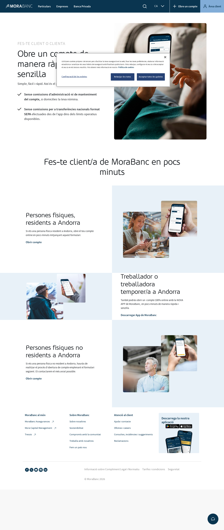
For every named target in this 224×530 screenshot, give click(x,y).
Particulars (44, 6)
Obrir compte (34, 242)
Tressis (30, 434)
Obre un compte (185, 6)
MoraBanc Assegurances (39, 421)
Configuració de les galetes (74, 76)
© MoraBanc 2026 (94, 479)
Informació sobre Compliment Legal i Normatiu (111, 469)
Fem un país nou (78, 447)
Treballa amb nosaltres (81, 441)
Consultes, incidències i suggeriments (133, 434)
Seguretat (173, 469)
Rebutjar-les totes (122, 77)
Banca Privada (82, 6)
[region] (113, 70)
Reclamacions (121, 441)
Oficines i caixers (122, 428)
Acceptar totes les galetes (151, 77)
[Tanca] (165, 57)
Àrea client (212, 6)
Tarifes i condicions (153, 469)
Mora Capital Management (41, 428)
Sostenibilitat (76, 428)
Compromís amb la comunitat (85, 434)
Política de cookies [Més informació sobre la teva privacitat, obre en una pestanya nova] (126, 67)
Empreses (62, 6)
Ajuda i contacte (122, 421)
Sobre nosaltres (77, 421)
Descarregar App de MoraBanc (138, 315)
